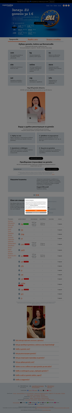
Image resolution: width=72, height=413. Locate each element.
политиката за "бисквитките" (34, 205)
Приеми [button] (36, 210)
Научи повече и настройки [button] (36, 212)
